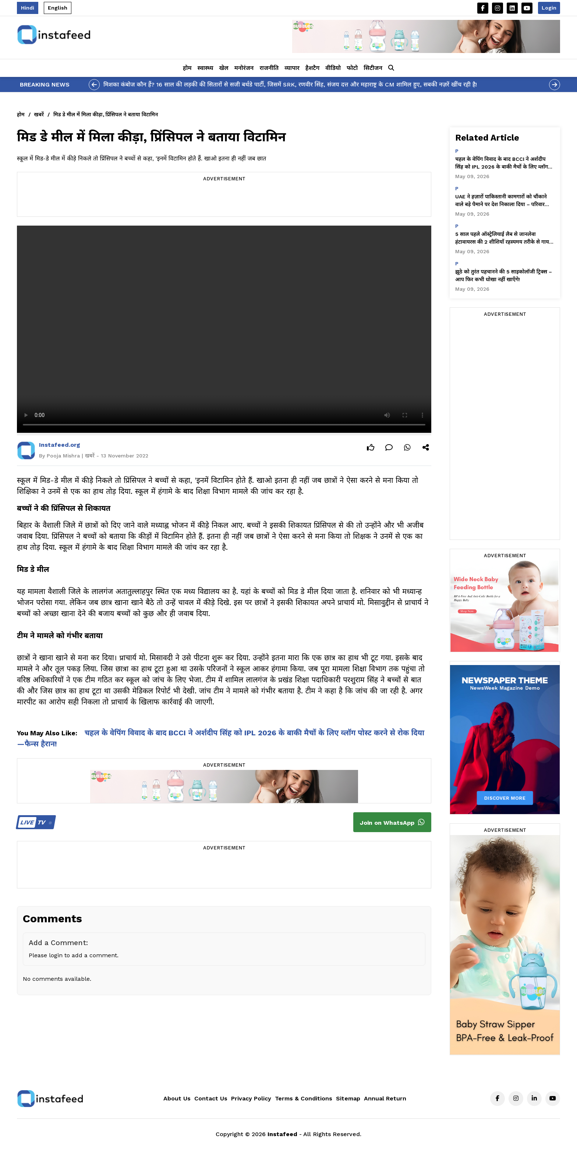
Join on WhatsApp (392, 822)
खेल (224, 67)
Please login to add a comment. (73, 955)
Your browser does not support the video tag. (224, 329)
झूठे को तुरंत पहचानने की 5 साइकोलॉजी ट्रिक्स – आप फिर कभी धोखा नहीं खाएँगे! (503, 275)
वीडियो (333, 67)
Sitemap (348, 1098)
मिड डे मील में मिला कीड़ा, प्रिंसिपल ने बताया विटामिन (105, 114)
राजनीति (269, 67)
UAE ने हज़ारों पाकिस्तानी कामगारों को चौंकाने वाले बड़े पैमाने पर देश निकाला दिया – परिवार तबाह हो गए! (501, 201)
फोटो (352, 67)
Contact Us (210, 1098)
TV (35, 822)
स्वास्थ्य (205, 67)
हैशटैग (312, 67)
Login (549, 8)
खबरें (39, 114)
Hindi (27, 8)
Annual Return (385, 1098)
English (57, 8)
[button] (391, 68)
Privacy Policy (251, 1098)
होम (187, 67)
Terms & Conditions (303, 1098)
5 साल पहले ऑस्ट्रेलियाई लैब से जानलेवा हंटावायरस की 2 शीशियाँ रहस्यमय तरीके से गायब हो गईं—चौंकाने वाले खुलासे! (503, 238)
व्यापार (292, 67)
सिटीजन (373, 67)
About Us (177, 1098)
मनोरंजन (244, 67)
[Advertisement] (224, 199)
